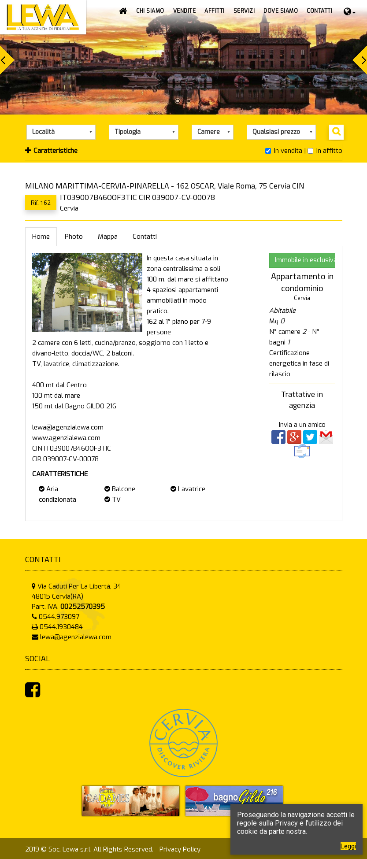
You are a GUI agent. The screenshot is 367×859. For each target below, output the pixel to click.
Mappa (108, 236)
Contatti (145, 236)
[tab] (183, 151)
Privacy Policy (179, 849)
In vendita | (285, 150)
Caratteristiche (51, 150)
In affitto (325, 150)
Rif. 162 (41, 202)
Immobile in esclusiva (305, 260)
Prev (7, 60)
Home (41, 236)
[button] (184, 11)
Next (359, 60)
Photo (74, 236)
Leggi (348, 846)
